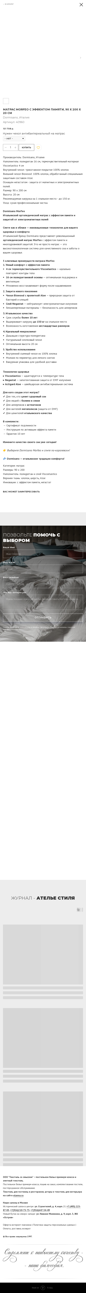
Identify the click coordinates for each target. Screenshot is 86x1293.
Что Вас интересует (14, 592)
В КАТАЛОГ (9, 4)
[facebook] (75, 1236)
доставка (16, 1228)
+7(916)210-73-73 (19, 1210)
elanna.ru (18, 1195)
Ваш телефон (11, 577)
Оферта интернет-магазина (17, 1224)
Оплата (7, 1228)
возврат (26, 1228)
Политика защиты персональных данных (54, 1224)
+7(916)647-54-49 (40, 1210)
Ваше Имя (9, 547)
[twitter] (81, 1236)
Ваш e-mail (9, 562)
